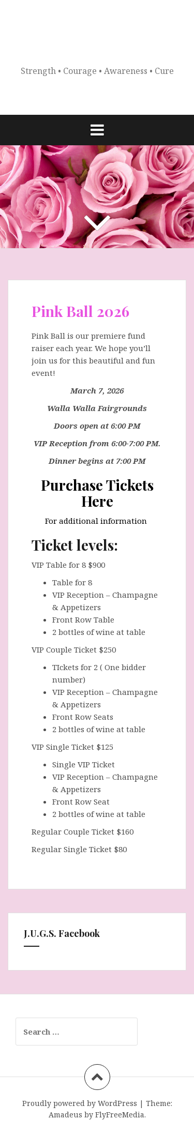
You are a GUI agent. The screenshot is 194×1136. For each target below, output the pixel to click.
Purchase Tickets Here (97, 492)
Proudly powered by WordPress (79, 1103)
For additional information (97, 521)
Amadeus (65, 1114)
